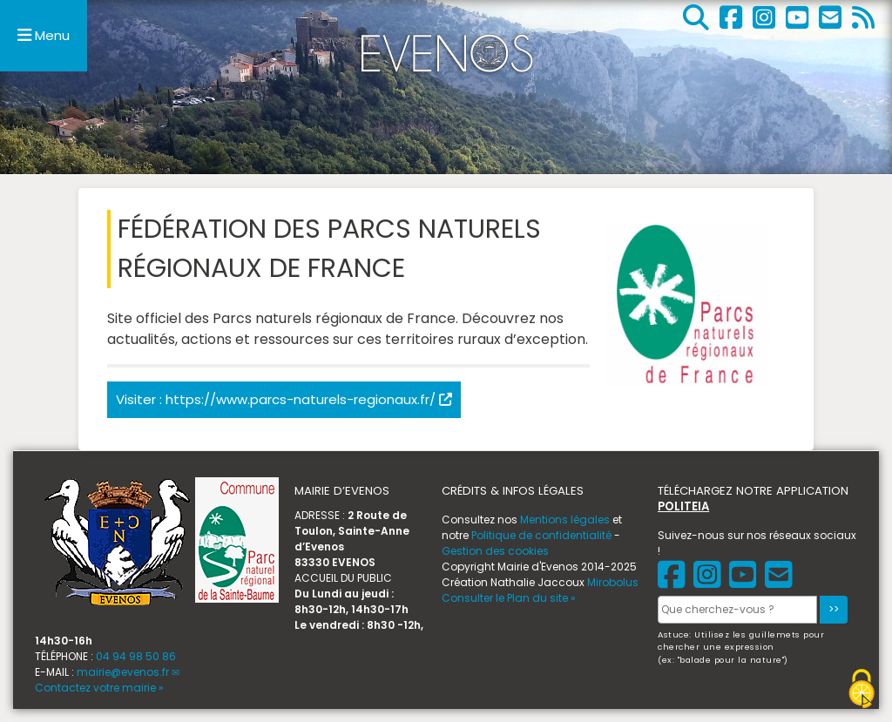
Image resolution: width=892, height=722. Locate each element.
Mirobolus (613, 582)
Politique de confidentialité (541, 535)
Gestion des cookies (495, 550)
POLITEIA (683, 506)
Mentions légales (565, 519)
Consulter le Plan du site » (509, 597)
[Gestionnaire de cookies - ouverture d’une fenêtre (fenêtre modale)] (861, 689)
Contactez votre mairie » (99, 687)
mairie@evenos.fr (123, 672)
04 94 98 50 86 (136, 656)
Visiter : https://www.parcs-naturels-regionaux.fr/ (284, 399)
